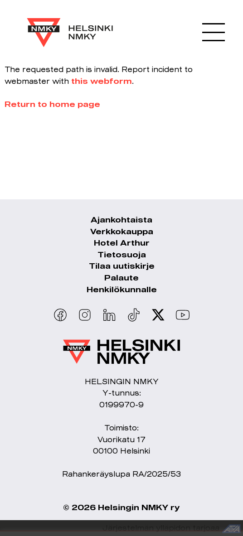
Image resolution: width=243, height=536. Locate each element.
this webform (101, 81)
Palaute (121, 277)
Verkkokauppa (121, 231)
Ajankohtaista (121, 219)
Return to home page (52, 104)
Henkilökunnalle (122, 289)
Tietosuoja (121, 254)
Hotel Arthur (122, 242)
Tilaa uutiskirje (122, 265)
